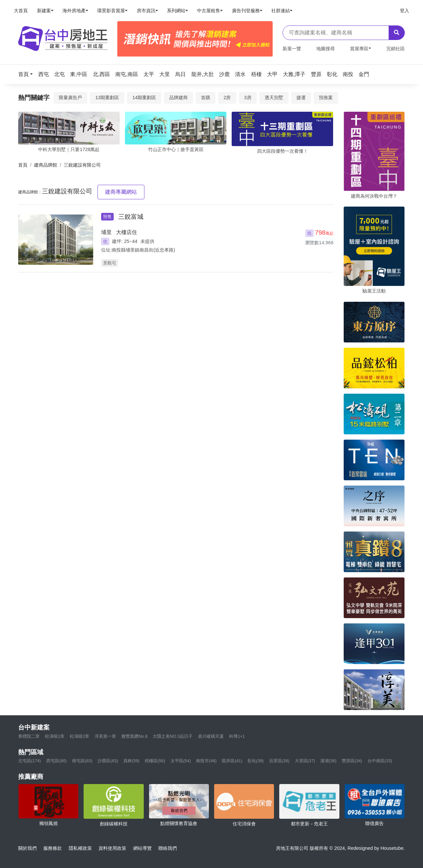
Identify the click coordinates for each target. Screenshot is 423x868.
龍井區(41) (232, 760)
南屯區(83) (82, 760)
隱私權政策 (80, 848)
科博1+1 (237, 736)
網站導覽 (142, 848)
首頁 (22, 165)
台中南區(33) (379, 760)
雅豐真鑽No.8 (134, 736)
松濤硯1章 (54, 736)
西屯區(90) (56, 760)
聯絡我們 (167, 848)
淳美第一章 (105, 736)
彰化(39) (256, 760)
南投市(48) (206, 760)
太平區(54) (181, 760)
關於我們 (27, 848)
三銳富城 (130, 216)
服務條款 (52, 848)
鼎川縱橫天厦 (211, 736)
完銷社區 (395, 48)
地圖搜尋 (325, 48)
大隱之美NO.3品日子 (173, 736)
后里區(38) (279, 760)
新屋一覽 (292, 48)
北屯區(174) (29, 760)
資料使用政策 (112, 848)
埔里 (106, 232)
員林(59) (131, 760)
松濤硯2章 (79, 736)
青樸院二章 (29, 736)
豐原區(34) (352, 760)
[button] (27, 74)
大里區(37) (305, 760)
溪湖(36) (328, 760)
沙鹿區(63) (107, 760)
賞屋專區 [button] (359, 48)
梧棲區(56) (155, 760)
